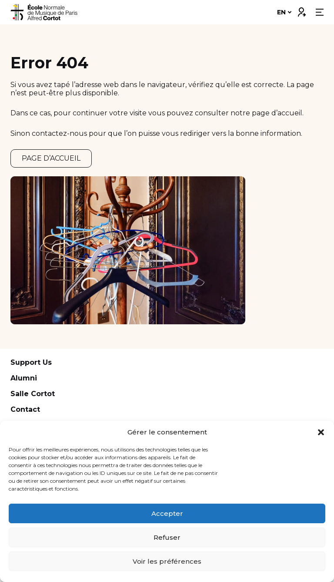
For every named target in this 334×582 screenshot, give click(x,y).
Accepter (167, 513)
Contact (25, 409)
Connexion (301, 10)
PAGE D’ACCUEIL (51, 158)
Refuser (167, 537)
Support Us (31, 362)
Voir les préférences (167, 561)
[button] (321, 432)
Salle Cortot (32, 394)
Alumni (23, 378)
